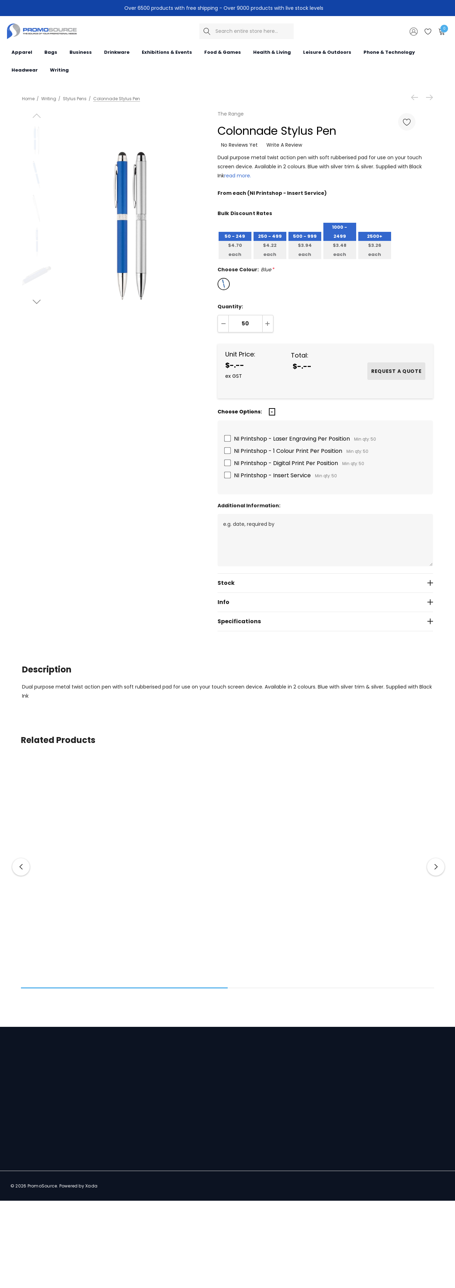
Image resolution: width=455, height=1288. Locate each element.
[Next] (428, 97)
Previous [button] (21, 867)
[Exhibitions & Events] (167, 52)
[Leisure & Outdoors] (327, 52)
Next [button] (436, 867)
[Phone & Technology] (389, 52)
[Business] (80, 52)
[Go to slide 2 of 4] (36, 277)
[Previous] (416, 97)
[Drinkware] (117, 52)
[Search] (207, 31)
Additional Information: (249, 505)
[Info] (325, 602)
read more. (237, 175)
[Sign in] (413, 31)
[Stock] (325, 583)
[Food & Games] (222, 52)
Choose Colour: (246, 269)
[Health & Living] (272, 52)
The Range (231, 113)
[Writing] (59, 70)
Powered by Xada (78, 1186)
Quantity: (230, 306)
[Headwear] (25, 70)
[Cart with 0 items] (441, 31)
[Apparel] (22, 52)
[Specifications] (325, 621)
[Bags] (50, 52)
